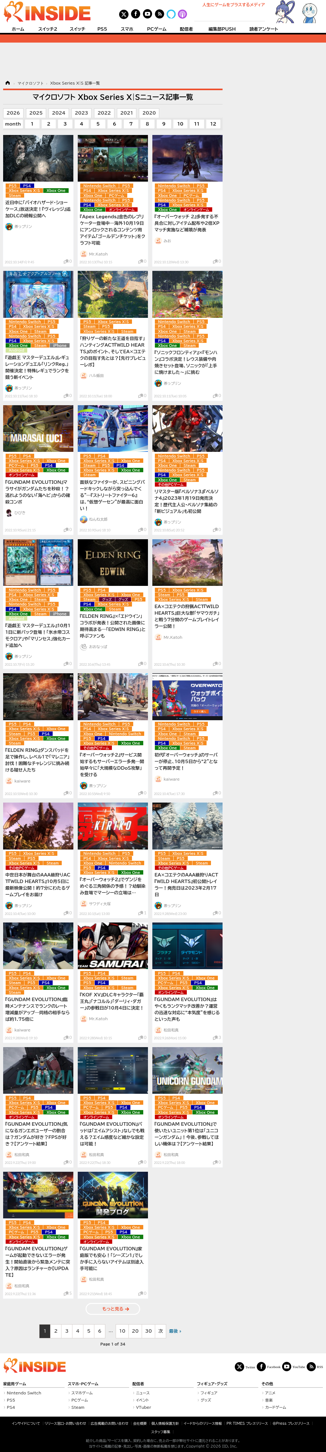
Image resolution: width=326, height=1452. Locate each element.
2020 (149, 113)
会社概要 (140, 1423)
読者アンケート (264, 29)
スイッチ (77, 29)
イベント (142, 1400)
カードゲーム (275, 1407)
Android (16, 350)
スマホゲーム (82, 1393)
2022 (104, 113)
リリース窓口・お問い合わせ (65, 1423)
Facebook (274, 1366)
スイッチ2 (47, 29)
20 (135, 1331)
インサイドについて (26, 1423)
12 (213, 124)
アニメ (270, 1393)
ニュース (143, 1393)
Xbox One (55, 190)
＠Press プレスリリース (290, 1423)
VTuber (143, 1407)
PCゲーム (156, 29)
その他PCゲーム (170, 484)
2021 (126, 113)
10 (180, 124)
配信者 (186, 29)
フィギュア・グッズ (212, 1384)
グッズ (107, 599)
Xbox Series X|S (24, 190)
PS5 (102, 29)
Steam (15, 195)
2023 (81, 113)
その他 (267, 1384)
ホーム (18, 29)
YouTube (298, 1366)
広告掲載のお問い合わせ (110, 1423)
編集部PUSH (222, 29)
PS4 (27, 186)
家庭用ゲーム (14, 1384)
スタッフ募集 (160, 1432)
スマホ (127, 29)
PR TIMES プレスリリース (247, 1423)
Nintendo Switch (99, 186)
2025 (36, 113)
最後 (173, 1331)
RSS (320, 1366)
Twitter (250, 1367)
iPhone (59, 345)
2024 (59, 113)
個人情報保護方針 (165, 1423)
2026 (13, 113)
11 (197, 124)
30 (148, 1331)
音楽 (269, 1400)
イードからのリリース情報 (203, 1423)
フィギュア (209, 1393)
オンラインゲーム (121, 209)
